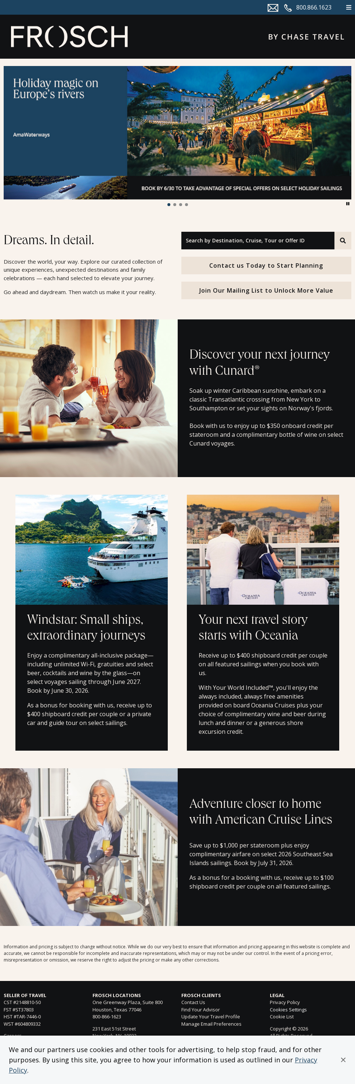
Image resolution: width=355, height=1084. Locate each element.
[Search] (342, 240)
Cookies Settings (288, 1010)
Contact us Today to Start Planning (266, 265)
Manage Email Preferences (211, 1024)
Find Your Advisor (200, 1009)
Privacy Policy (285, 1002)
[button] (343, 1060)
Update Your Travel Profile (210, 1016)
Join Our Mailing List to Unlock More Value (266, 290)
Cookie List (282, 1016)
